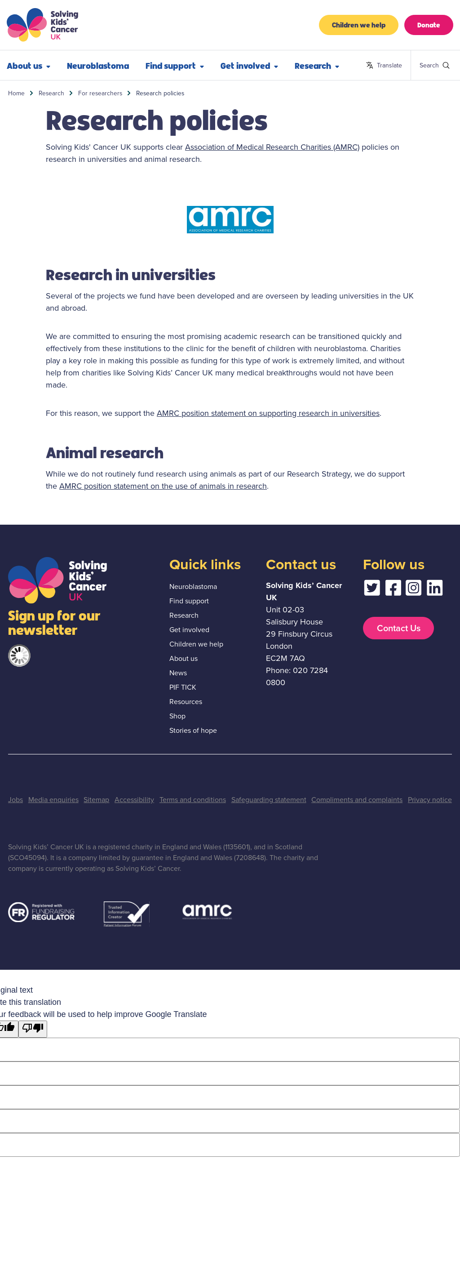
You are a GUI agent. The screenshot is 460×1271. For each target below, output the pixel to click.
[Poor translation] (32, 1029)
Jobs (15, 799)
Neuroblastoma (98, 65)
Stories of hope (193, 730)
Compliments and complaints (356, 799)
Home (16, 93)
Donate (428, 24)
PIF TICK (182, 687)
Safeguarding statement (268, 799)
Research (317, 65)
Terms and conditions (192, 799)
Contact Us (398, 628)
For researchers (100, 93)
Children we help (358, 24)
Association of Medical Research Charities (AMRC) (272, 147)
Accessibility (134, 799)
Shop (177, 716)
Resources (185, 701)
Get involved (249, 65)
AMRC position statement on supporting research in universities (268, 413)
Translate (384, 66)
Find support (175, 65)
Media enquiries (53, 799)
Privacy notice (430, 799)
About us (183, 658)
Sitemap (96, 799)
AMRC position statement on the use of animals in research (163, 486)
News (178, 673)
